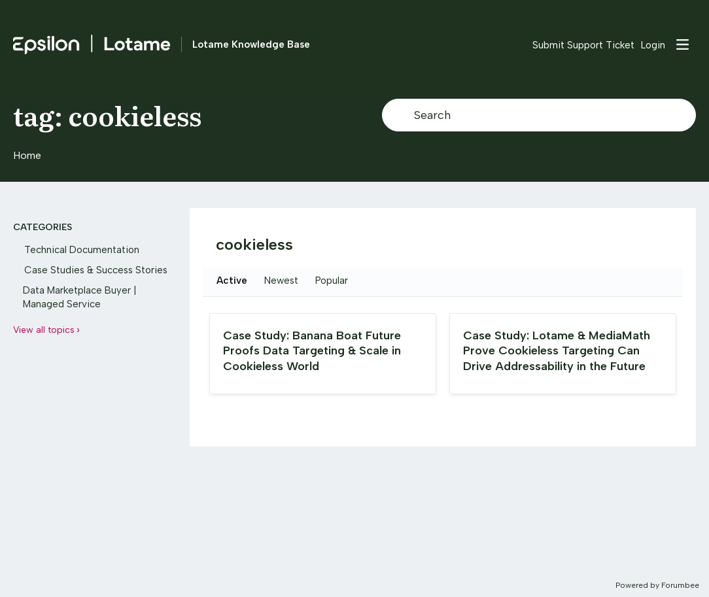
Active (231, 280)
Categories (42, 227)
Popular (331, 280)
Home (27, 155)
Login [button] (653, 45)
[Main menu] (682, 44)
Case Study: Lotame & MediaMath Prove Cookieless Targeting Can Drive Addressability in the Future (556, 350)
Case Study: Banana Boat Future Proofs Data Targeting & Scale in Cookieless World (312, 350)
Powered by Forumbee (657, 585)
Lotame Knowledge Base (251, 44)
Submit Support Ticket (583, 45)
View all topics (44, 329)
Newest (281, 280)
